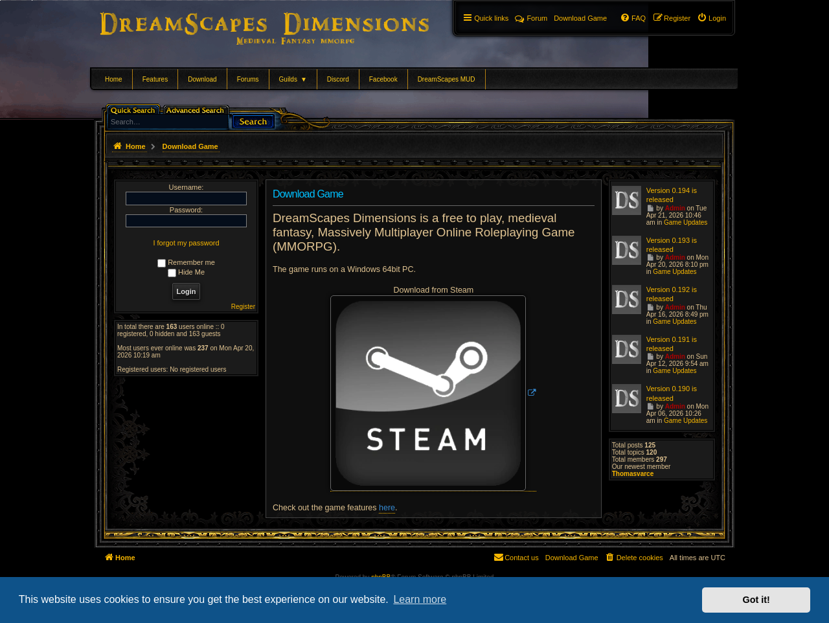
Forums (248, 79)
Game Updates (685, 222)
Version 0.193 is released (671, 244)
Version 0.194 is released (671, 195)
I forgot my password (186, 243)
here (387, 507)
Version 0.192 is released (671, 294)
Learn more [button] (419, 599)
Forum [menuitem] (531, 18)
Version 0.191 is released (671, 343)
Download (202, 79)
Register (243, 306)
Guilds (293, 79)
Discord (338, 79)
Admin (675, 208)
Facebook (383, 79)
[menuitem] (711, 18)
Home (113, 79)
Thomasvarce (632, 473)
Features (155, 79)
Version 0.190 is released (671, 393)
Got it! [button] (756, 600)
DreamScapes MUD (446, 79)
